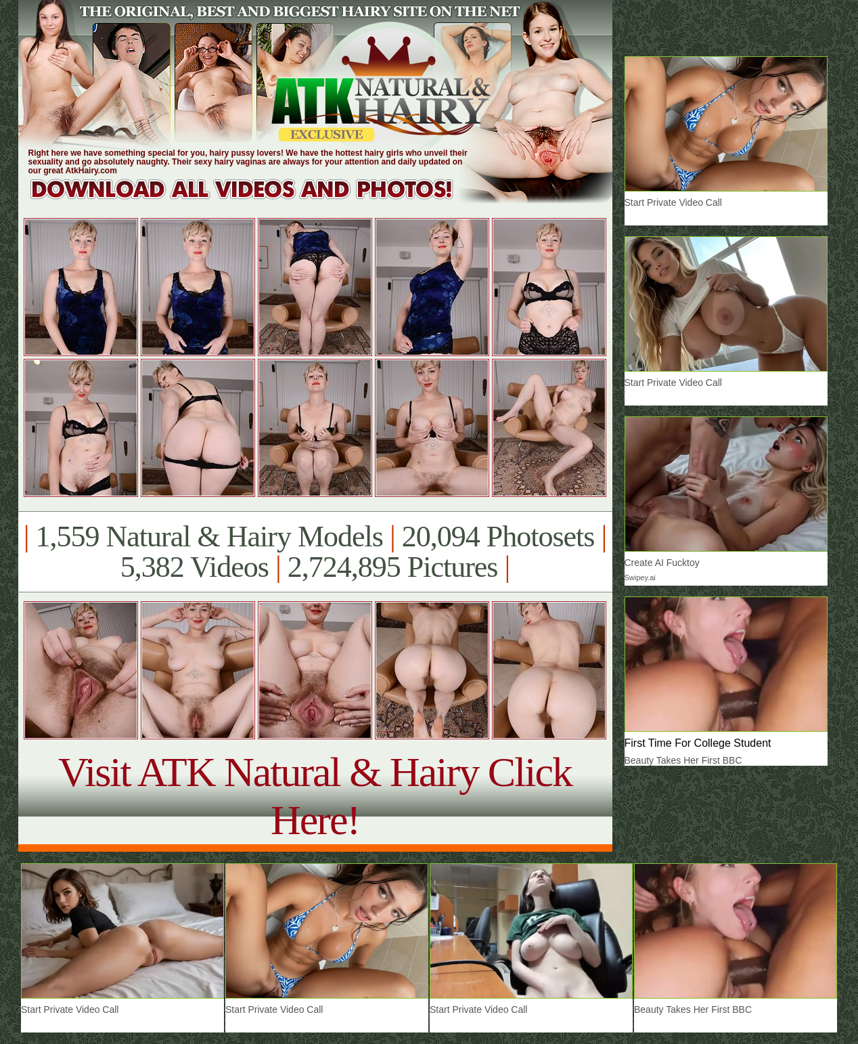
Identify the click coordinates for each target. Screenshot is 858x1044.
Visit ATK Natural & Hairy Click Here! (315, 796)
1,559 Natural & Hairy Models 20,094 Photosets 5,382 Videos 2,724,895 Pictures (315, 551)
